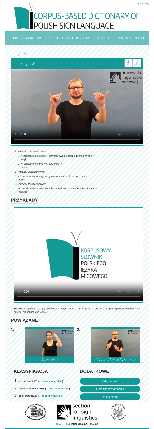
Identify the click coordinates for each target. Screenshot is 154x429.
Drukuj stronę (110, 396)
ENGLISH (139, 38)
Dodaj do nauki (110, 381)
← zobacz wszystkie (50, 381)
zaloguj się (143, 3)
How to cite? (63, 424)
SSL (103, 38)
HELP (91, 38)
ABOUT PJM (34, 38)
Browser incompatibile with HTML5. (77, 106)
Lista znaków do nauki (110, 389)
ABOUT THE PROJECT (65, 38)
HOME (16, 38)
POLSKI (123, 38)
